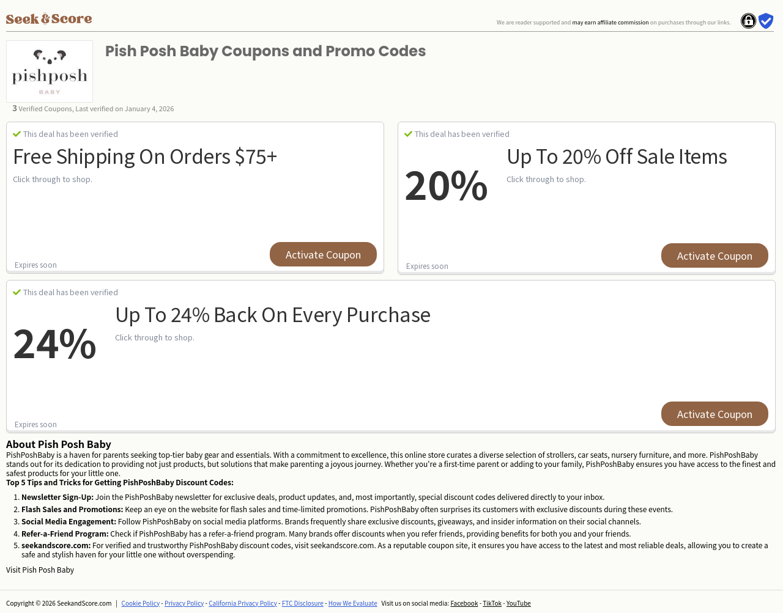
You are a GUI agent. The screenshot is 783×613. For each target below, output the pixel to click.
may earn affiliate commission (610, 22)
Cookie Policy (141, 602)
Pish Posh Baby (48, 569)
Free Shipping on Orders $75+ (144, 155)
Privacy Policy (184, 602)
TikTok (492, 602)
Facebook (464, 602)
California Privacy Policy (243, 602)
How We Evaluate (352, 602)
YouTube (519, 602)
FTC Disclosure (303, 602)
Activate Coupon (323, 254)
